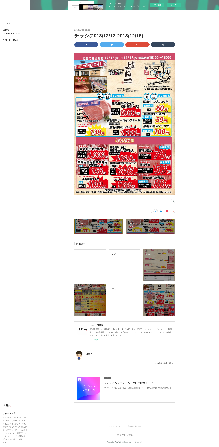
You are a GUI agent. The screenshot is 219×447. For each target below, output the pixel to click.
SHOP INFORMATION (12, 32)
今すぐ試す (156, 5)
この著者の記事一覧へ (165, 363)
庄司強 (89, 354)
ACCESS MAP (11, 40)
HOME (6, 23)
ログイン (174, 5)
